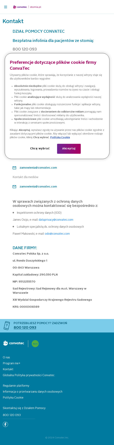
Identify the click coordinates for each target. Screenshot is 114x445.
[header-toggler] (5, 7)
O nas (6, 357)
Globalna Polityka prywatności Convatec (28, 375)
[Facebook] (5, 424)
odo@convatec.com (57, 234)
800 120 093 (12, 415)
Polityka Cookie (13, 397)
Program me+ (11, 363)
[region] (57, 106)
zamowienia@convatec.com (38, 168)
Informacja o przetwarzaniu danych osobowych (32, 391)
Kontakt (8, 369)
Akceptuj (68, 148)
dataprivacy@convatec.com (56, 220)
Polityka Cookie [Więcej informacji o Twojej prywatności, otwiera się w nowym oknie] (60, 137)
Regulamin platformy (16, 386)
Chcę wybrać (40, 148)
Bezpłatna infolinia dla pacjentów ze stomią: (53, 41)
